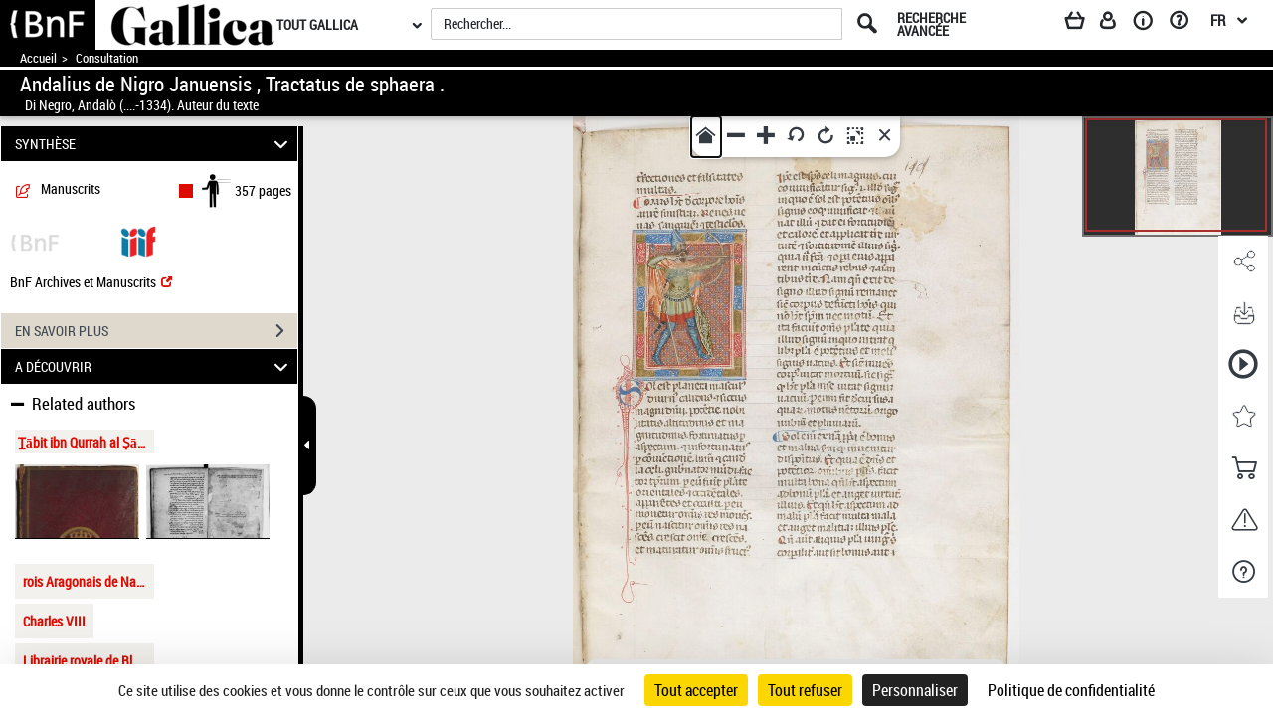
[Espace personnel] (1117, 24)
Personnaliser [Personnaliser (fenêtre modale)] (915, 690)
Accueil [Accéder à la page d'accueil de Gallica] (38, 58)
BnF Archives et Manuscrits (91, 281)
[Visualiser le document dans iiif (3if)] (138, 240)
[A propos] (1150, 24)
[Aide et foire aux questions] (1186, 24)
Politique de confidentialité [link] (1071, 690)
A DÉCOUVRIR (154, 366)
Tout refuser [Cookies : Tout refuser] (805, 690)
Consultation (107, 58)
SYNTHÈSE (154, 143)
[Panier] (1084, 24)
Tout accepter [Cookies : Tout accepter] (696, 690)
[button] (1243, 261)
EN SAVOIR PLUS (156, 331)
